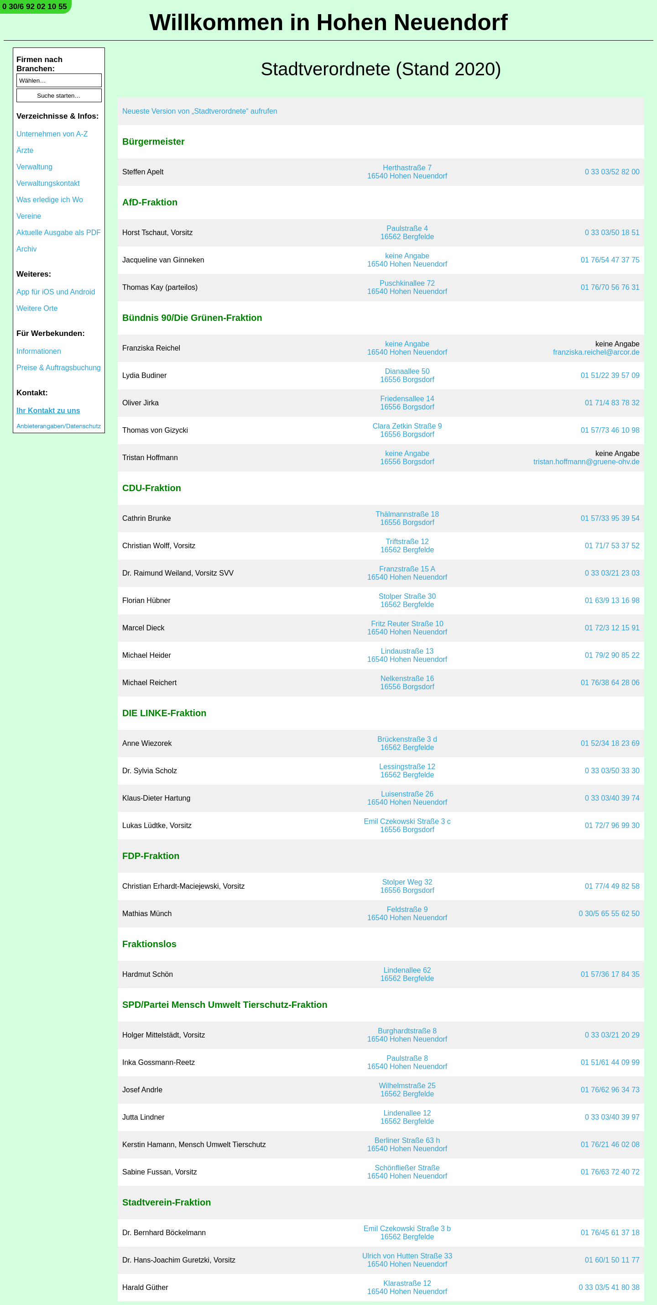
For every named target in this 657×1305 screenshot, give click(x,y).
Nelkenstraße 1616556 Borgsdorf (407, 683)
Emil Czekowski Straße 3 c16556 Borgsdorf (407, 825)
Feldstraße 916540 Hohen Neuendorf (407, 914)
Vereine (28, 216)
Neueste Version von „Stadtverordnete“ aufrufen (199, 111)
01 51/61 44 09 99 (610, 1062)
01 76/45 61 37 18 (610, 1233)
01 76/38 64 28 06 (610, 683)
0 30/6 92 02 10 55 (34, 6)
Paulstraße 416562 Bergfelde (407, 233)
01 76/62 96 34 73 (610, 1090)
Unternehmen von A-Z (52, 134)
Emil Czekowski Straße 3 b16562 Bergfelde (407, 1233)
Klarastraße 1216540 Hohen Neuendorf (407, 1287)
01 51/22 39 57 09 (610, 375)
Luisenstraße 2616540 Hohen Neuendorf (407, 798)
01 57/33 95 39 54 (610, 518)
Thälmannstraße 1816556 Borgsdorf (407, 518)
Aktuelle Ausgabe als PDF (58, 232)
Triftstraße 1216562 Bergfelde (407, 546)
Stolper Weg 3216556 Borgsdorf (407, 886)
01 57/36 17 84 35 (610, 974)
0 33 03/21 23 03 (612, 573)
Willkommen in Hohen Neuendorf (328, 22)
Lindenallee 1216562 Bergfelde (407, 1117)
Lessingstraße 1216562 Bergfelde (407, 771)
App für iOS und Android (55, 292)
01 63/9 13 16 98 (612, 600)
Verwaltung (34, 167)
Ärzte (24, 150)
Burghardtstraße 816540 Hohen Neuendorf (407, 1035)
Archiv (26, 249)
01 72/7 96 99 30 (612, 825)
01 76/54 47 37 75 (610, 260)
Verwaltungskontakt (48, 183)
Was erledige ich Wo (49, 200)
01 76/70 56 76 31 (610, 287)
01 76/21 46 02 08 (610, 1144)
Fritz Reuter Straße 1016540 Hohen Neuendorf (407, 628)
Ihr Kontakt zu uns (48, 410)
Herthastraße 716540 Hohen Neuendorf (407, 172)
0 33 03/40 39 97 (612, 1117)
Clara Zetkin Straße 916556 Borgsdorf (407, 430)
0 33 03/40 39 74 (612, 798)
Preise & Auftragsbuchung (58, 368)
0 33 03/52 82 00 (612, 172)
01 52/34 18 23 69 (610, 743)
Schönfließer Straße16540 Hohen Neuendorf (407, 1172)
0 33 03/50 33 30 (612, 771)
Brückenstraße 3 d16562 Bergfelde (407, 743)
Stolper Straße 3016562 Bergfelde (407, 600)
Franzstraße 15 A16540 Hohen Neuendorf (407, 573)
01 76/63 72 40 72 (610, 1172)
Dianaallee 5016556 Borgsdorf (407, 375)
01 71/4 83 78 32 (612, 403)
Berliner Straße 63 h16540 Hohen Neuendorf (407, 1145)
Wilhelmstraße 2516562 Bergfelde (407, 1090)
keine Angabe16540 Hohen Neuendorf (407, 260)
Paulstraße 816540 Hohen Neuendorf (407, 1062)
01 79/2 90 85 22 (612, 655)
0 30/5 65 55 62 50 (609, 913)
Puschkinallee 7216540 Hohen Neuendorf (407, 287)
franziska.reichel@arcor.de (596, 352)
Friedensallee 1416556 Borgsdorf (407, 403)
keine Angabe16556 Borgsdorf (407, 458)
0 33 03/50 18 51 (612, 232)
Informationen (38, 351)
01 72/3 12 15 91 (612, 628)
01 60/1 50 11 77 (612, 1260)
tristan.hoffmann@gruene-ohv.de (586, 462)
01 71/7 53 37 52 (612, 546)
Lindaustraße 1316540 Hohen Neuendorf (407, 655)
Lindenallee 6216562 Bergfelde (407, 974)
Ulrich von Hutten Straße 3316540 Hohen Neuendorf (407, 1260)
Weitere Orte (36, 308)
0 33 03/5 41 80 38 (609, 1287)
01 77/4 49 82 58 (612, 886)
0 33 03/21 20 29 (612, 1035)
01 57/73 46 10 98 (610, 430)
